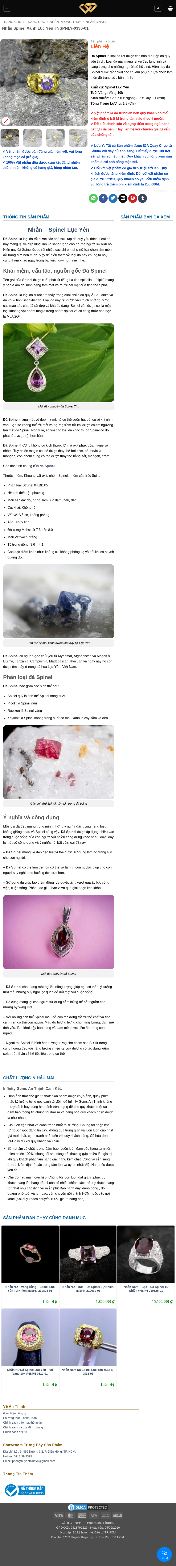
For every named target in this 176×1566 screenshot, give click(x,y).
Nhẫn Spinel (96, 22)
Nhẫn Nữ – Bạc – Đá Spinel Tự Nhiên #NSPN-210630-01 (88, 1288)
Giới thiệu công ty (14, 1413)
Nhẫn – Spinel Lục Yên (59, 229)
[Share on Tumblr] (142, 198)
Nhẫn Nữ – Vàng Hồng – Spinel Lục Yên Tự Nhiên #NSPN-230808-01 (30, 1288)
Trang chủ (11, 22)
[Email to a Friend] (122, 198)
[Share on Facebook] (103, 198)
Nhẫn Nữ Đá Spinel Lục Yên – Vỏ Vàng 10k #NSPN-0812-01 (30, 1371)
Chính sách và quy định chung (23, 1427)
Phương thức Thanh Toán (20, 1418)
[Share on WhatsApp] (93, 198)
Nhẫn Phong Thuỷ (65, 22)
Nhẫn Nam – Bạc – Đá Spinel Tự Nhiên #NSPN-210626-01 (146, 1288)
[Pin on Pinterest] (132, 198)
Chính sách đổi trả (15, 1432)
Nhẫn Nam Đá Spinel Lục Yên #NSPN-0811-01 (88, 1371)
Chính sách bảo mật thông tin (22, 1422)
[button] (7, 8)
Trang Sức (35, 22)
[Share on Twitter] (113, 198)
